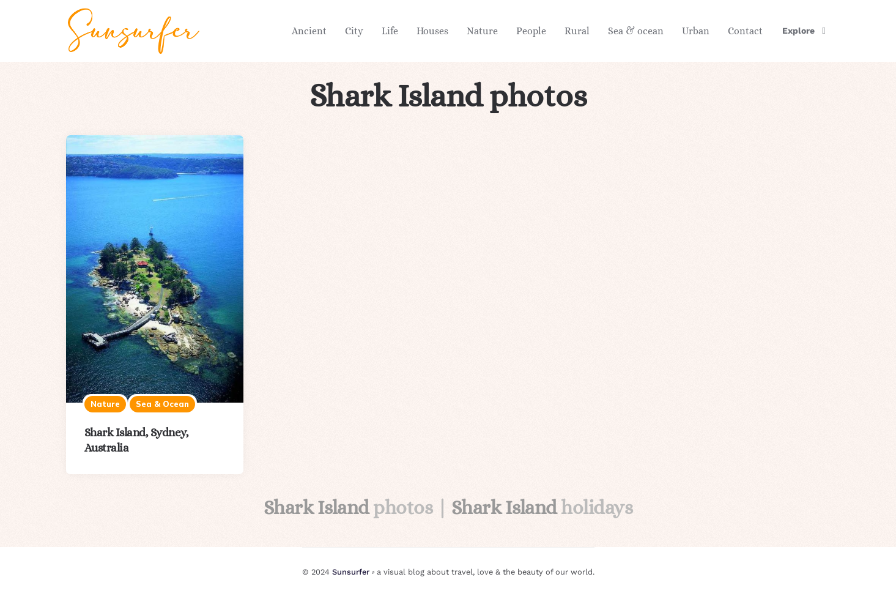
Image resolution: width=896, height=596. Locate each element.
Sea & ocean (636, 31)
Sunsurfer (350, 571)
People (531, 31)
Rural (577, 31)
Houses (432, 31)
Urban (695, 31)
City (354, 31)
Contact (745, 31)
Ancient (309, 31)
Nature (482, 31)
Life (390, 31)
